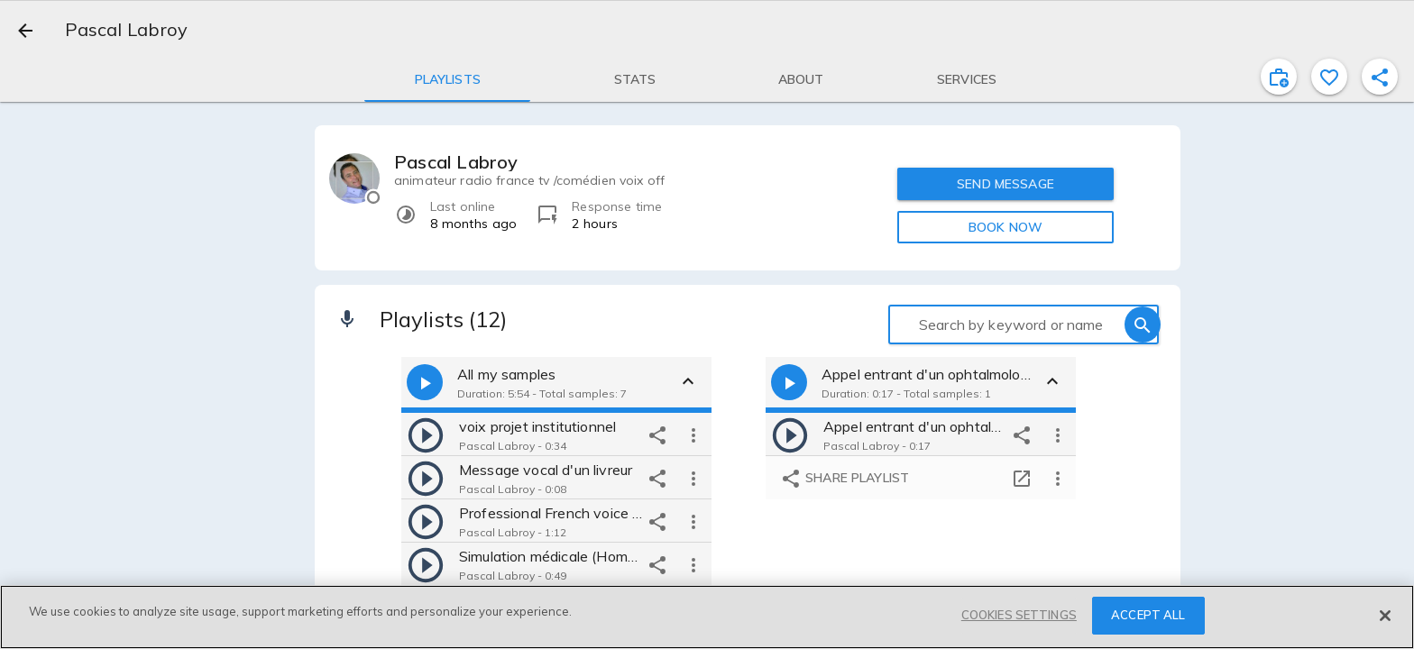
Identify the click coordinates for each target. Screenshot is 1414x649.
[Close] (1385, 615)
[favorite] (1329, 77)
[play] (425, 434)
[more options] (693, 434)
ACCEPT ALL (1148, 615)
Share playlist (844, 478)
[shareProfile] (1380, 77)
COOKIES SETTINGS (1019, 615)
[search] (1143, 324)
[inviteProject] (1279, 77)
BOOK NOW (1005, 227)
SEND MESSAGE (1005, 184)
